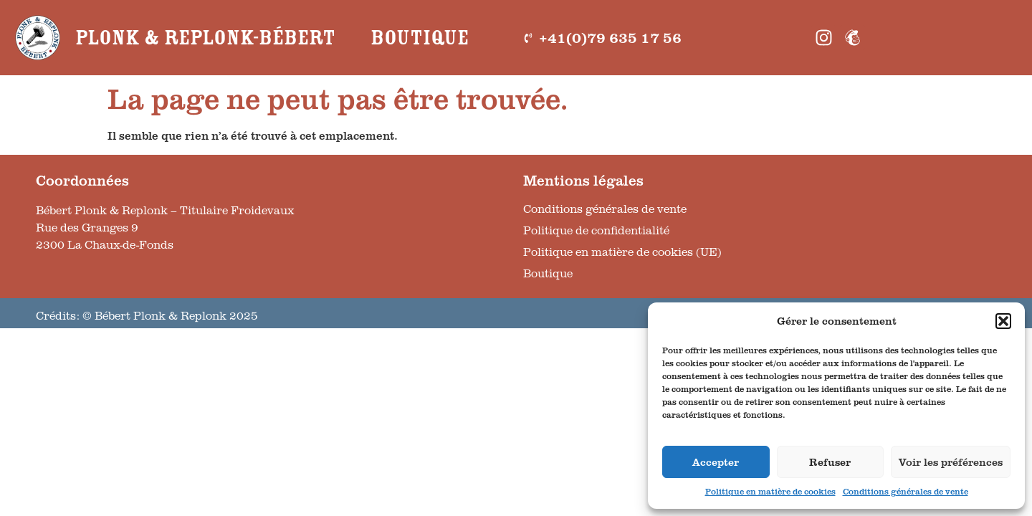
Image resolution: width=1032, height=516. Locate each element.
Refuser (830, 461)
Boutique (420, 38)
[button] (1003, 321)
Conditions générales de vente (905, 491)
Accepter (715, 461)
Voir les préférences (951, 461)
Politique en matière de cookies (770, 491)
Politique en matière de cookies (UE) (622, 251)
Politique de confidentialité (596, 230)
